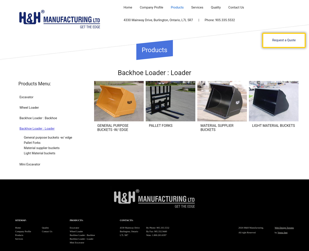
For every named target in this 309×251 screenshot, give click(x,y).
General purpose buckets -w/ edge (48, 137)
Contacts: (126, 220)
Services (197, 7)
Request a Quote (284, 40)
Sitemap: (21, 220)
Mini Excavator (29, 164)
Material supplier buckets (41, 148)
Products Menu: (34, 83)
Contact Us (236, 7)
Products (177, 7)
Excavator (26, 97)
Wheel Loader (29, 108)
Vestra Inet (282, 232)
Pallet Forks (32, 143)
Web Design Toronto (284, 228)
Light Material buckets (39, 153)
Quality (216, 7)
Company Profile (151, 7)
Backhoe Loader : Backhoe (38, 118)
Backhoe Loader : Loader (36, 129)
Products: (76, 220)
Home (128, 7)
